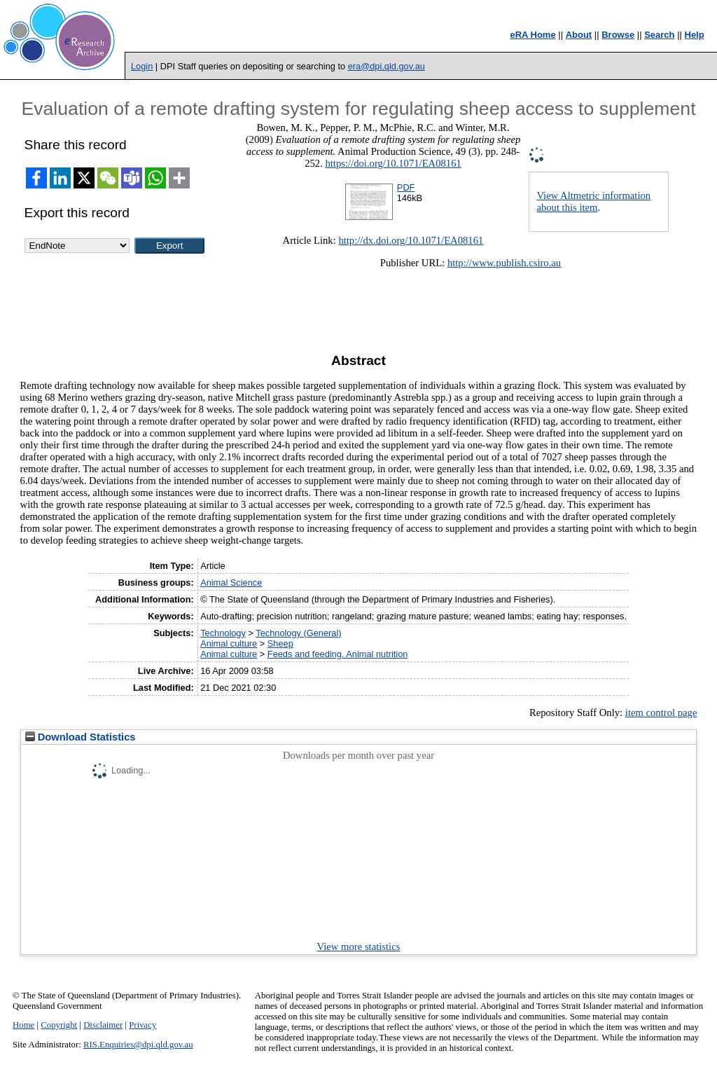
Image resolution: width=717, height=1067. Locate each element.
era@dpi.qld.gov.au (386, 66)
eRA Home (532, 34)
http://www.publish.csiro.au (504, 262)
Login (142, 66)
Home (23, 1025)
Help (694, 34)
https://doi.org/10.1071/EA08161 (393, 163)
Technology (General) (298, 633)
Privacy (142, 1025)
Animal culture (228, 643)
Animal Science (231, 582)
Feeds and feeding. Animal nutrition (337, 654)
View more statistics (359, 946)
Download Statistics (80, 737)
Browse (617, 34)
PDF (406, 187)
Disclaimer (103, 1025)
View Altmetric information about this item (593, 201)
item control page (661, 712)
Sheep (280, 643)
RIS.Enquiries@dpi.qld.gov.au (138, 1044)
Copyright (59, 1025)
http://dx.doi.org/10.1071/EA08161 (410, 240)
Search (659, 34)
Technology (223, 633)
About (579, 34)
